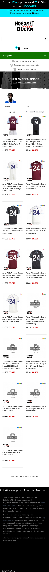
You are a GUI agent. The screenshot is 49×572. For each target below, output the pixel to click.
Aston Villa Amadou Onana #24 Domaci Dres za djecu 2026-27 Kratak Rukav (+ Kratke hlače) (36, 320)
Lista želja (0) (15, 13)
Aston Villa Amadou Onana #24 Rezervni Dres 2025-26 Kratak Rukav (36, 231)
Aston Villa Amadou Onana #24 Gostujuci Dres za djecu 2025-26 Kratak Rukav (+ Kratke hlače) (36, 143)
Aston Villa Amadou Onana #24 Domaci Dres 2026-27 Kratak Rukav (12, 408)
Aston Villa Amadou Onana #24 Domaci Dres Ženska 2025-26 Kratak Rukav (12, 275)
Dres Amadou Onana (28, 83)
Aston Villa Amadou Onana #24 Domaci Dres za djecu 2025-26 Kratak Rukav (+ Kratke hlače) (12, 143)
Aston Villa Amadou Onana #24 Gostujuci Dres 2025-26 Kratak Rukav (12, 231)
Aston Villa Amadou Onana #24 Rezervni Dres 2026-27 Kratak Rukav (12, 453)
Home (15, 83)
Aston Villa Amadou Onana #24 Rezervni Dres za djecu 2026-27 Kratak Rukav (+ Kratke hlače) (36, 365)
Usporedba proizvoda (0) (34, 112)
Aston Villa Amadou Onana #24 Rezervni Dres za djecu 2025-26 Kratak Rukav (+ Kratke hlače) (12, 187)
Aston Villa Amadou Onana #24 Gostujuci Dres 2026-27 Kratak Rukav (36, 408)
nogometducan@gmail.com (17, 10)
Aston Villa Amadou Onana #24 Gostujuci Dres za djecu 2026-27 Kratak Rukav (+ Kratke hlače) (12, 365)
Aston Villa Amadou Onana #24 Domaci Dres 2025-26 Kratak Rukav (36, 186)
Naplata (35, 13)
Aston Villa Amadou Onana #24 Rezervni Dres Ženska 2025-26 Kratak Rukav (12, 319)
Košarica (27, 13)
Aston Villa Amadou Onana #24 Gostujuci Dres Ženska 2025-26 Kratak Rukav (36, 275)
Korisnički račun (36, 10)
